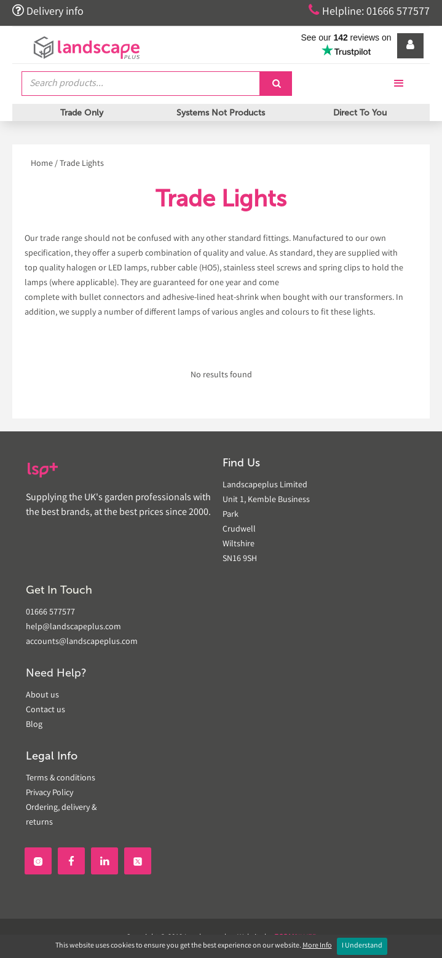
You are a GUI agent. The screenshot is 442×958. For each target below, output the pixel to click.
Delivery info (48, 11)
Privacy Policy (49, 793)
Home (42, 164)
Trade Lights (82, 164)
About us (42, 695)
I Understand (362, 946)
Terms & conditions (60, 778)
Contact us (45, 710)
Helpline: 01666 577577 (369, 11)
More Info (317, 946)
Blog (34, 725)
